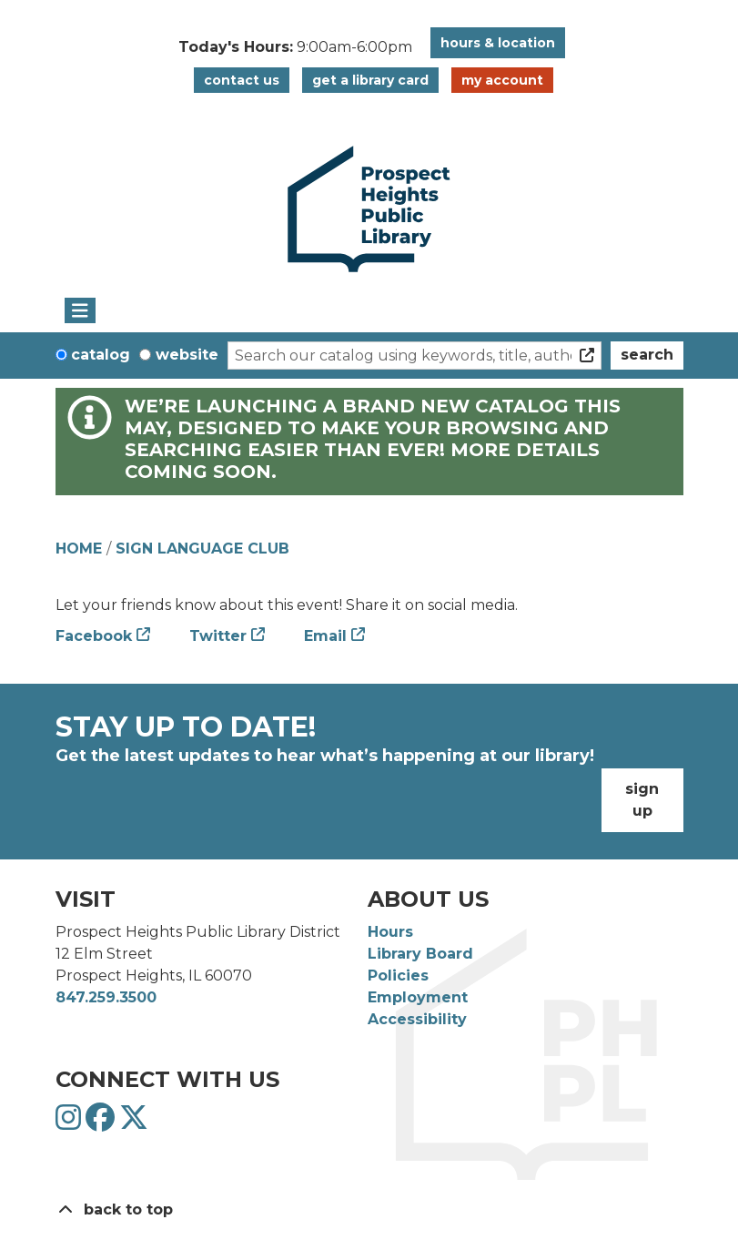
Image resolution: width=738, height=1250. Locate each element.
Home (79, 548)
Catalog (100, 354)
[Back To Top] (369, 1210)
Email (325, 636)
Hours (390, 931)
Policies (398, 975)
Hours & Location (497, 43)
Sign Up (642, 799)
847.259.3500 (106, 997)
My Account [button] (502, 80)
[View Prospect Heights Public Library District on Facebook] (102, 1123)
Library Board (420, 953)
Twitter (218, 636)
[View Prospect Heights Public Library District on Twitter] (133, 1123)
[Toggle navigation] (80, 310)
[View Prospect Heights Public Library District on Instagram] (71, 1123)
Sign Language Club (202, 548)
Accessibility (417, 1019)
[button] (295, 47)
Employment (418, 997)
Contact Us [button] (241, 80)
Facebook (94, 636)
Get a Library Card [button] (370, 80)
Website (187, 354)
